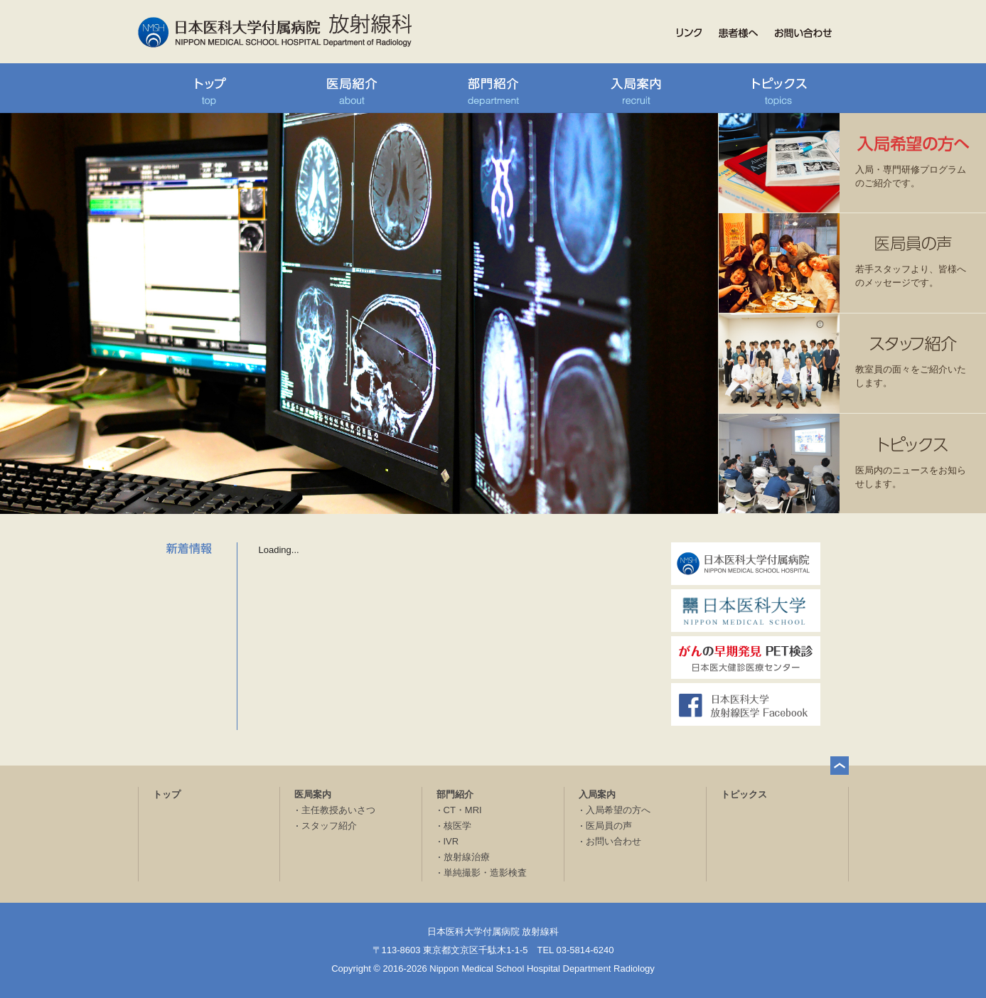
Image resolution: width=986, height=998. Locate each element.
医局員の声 (609, 825)
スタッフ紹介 (329, 825)
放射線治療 (467, 857)
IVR (451, 841)
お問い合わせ (803, 33)
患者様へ (738, 33)
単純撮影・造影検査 (485, 872)
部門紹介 (493, 88)
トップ (209, 88)
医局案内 (312, 794)
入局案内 (635, 88)
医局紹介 (351, 88)
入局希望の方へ (618, 810)
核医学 (457, 825)
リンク (689, 33)
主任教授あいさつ (338, 810)
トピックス (778, 88)
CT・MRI (463, 810)
